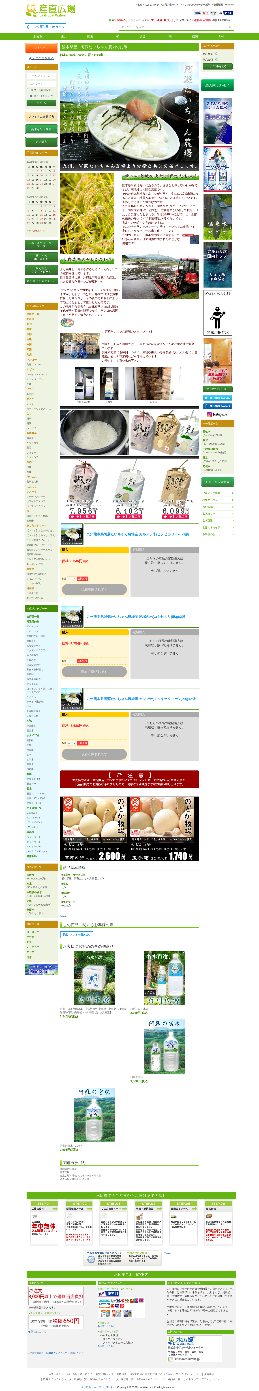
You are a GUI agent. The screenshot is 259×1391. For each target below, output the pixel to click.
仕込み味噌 (32, 593)
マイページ (41, 47)
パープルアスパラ (36, 506)
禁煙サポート (34, 645)
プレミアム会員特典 (41, 116)
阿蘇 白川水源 (139, 1008)
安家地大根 (32, 481)
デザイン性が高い (36, 701)
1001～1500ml (34, 822)
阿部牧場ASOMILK (36, 574)
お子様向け (32, 655)
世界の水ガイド (211, 527)
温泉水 (30, 764)
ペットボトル (34, 837)
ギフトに (31, 696)
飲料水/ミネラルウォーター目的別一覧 (158, 1379)
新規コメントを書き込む (77, 934)
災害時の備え (34, 711)
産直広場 (64, 1172)
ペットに (31, 706)
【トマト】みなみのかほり (41, 530)
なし (29, 413)
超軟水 (36, 876)
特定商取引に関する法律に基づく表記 (151, 1374)
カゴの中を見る (41, 58)
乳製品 (30, 568)
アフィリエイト (210, 1379)
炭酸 (29, 745)
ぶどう (30, 369)
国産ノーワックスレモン (39, 408)
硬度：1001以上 (35, 803)
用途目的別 (33, 621)
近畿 (142, 36)
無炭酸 (30, 740)
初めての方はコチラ (148, 4)
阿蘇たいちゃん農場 (37, 516)
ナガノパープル (35, 379)
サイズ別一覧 (34, 807)
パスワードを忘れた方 (41, 96)
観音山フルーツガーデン (39, 545)
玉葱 (29, 447)
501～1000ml (33, 817)
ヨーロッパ (33, 932)
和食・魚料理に (35, 669)
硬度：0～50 (33, 779)
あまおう (31, 394)
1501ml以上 (33, 827)
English (230, 4)
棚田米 (30, 520)
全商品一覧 (33, 314)
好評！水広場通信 (217, 481)
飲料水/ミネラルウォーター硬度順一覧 (65, 1379)
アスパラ (32, 491)
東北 (64, 36)
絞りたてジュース (37, 525)
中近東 (30, 937)
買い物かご (86, 1374)
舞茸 (29, 471)
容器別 (30, 832)
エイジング (32, 631)
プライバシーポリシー (188, 1374)
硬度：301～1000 (36, 798)
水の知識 (207, 506)
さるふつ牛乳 (34, 578)
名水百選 (207, 520)
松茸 (29, 467)
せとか (30, 398)
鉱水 (29, 754)
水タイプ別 (33, 735)
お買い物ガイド (170, 4)
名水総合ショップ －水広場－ (99, 1387)
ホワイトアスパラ (36, 501)
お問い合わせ (56, 1374)
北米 (29, 942)
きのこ (30, 461)
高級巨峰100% (34, 554)
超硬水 (36, 911)
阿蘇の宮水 (136, 1077)
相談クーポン (210, 499)
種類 (74, 1179)
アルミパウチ (34, 846)
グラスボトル (34, 842)
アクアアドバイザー (217, 389)
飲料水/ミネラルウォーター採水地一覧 (112, 1379)
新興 (29, 423)
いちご (30, 388)
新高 (29, 418)
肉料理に (31, 674)
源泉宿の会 (208, 534)
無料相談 (121, 1374)
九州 (221, 36)
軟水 (29, 773)
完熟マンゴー (34, 364)
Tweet (63, 916)
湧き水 (30, 750)
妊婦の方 (31, 660)
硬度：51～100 (34, 783)
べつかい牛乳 (34, 583)
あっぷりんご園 (35, 564)
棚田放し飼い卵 (35, 598)
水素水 (30, 769)
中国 (169, 36)
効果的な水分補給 (36, 636)
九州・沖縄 (85, 1175)
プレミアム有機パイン (38, 559)
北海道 (37, 36)
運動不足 (31, 641)
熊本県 (97, 1175)
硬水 (29, 788)
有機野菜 (32, 433)
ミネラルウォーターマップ (41, 244)
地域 (74, 1175)
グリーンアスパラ (36, 496)
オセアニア (33, 947)
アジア (30, 952)
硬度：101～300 (35, 793)
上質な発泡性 (34, 664)
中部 (116, 36)
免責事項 (209, 1374)
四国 (195, 36)
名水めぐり (208, 513)
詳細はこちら (37, 1331)
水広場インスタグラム (41, 280)
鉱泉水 (30, 759)
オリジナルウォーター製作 (196, 4)
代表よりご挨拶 (211, 493)
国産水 (30, 730)
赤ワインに (32, 683)
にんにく (32, 486)
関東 (90, 36)
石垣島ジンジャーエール (39, 549)
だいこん (32, 476)
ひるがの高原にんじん (38, 540)
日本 (29, 957)
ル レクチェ (33, 428)
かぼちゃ (31, 452)
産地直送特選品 (68, 1169)
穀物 (81, 1179)
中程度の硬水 (38, 894)
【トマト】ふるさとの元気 (41, 535)
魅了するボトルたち (41, 257)
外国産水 (31, 725)
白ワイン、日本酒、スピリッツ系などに (41, 690)
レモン (30, 403)
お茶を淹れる (34, 679)
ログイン (41, 103)
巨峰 (29, 384)
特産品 (30, 588)
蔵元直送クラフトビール (41, 270)
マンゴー (32, 359)
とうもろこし (34, 457)
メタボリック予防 (36, 650)
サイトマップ (191, 1379)
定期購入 (41, 141)
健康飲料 (32, 856)
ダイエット (32, 626)
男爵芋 (30, 438)
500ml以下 (32, 813)
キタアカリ (32, 442)
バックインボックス (37, 851)
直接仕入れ (32, 716)
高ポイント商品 (41, 129)
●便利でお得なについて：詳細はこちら (56, 1353)
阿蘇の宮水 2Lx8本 (71, 1145)
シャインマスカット (37, 374)
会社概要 (218, 4)
